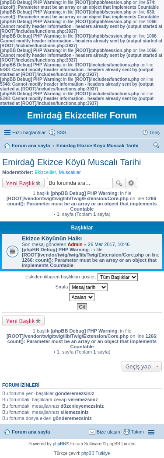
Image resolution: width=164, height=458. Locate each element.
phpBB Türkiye (95, 453)
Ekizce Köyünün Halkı (52, 238)
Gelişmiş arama (131, 183)
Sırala (82, 287)
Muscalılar (70, 172)
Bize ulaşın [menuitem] (108, 431)
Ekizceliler (45, 172)
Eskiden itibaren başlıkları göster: (81, 277)
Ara (119, 183)
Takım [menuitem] (137, 431)
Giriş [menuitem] (155, 132)
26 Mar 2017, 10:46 (108, 244)
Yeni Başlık (20, 183)
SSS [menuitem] (61, 132)
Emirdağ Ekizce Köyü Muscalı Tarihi (71, 162)
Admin (75, 244)
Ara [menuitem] (157, 146)
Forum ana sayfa (31, 431)
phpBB (59, 443)
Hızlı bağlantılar (28, 132)
